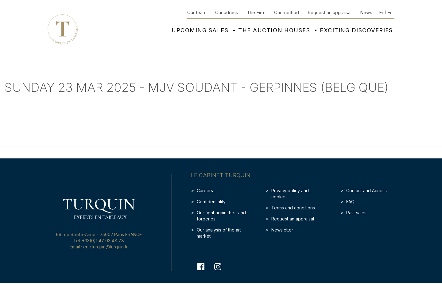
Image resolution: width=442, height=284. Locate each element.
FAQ (350, 201)
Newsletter (282, 229)
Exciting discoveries (356, 30)
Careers (205, 190)
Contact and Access (366, 190)
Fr (381, 12)
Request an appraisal (329, 12)
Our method (286, 12)
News (366, 12)
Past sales (356, 212)
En (390, 12)
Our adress (226, 12)
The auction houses (274, 30)
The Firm (256, 12)
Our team (197, 12)
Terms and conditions (293, 207)
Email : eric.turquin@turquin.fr (99, 246)
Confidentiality (211, 201)
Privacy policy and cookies (290, 193)
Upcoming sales (200, 30)
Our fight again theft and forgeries (221, 215)
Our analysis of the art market (219, 233)
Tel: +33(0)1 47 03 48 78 (98, 240)
